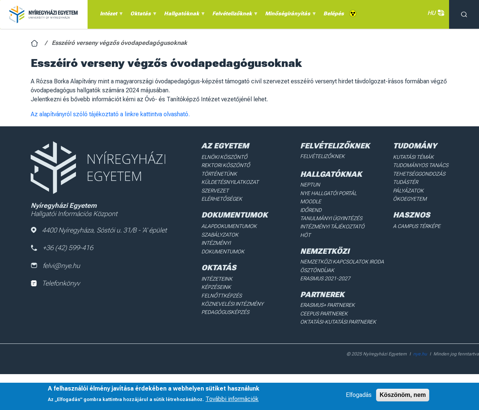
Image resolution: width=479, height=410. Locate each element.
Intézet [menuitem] (110, 15)
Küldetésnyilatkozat (230, 182)
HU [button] (434, 12)
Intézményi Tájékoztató (332, 226)
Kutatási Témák (413, 157)
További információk (232, 399)
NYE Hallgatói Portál (328, 193)
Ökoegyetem (410, 199)
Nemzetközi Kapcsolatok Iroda (342, 262)
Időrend (310, 210)
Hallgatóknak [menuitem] (183, 15)
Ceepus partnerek (324, 314)
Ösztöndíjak (317, 270)
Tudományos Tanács (420, 165)
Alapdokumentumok (229, 226)
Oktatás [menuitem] (143, 15)
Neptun (310, 185)
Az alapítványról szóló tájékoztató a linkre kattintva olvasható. (110, 114)
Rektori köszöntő (225, 165)
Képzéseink (216, 287)
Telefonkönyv (55, 283)
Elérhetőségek (221, 199)
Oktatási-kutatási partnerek (338, 322)
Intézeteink (216, 279)
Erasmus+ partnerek (327, 305)
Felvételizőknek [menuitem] (234, 15)
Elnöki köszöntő (224, 157)
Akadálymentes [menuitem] (353, 14)
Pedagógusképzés (225, 312)
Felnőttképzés (221, 296)
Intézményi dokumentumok (222, 247)
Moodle (310, 201)
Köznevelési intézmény (232, 304)
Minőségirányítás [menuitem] (289, 15)
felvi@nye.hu (55, 265)
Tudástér (405, 182)
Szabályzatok (219, 235)
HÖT (305, 235)
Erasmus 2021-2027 (325, 278)
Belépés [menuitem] (333, 13)
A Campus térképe (416, 226)
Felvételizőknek (322, 156)
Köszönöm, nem (402, 395)
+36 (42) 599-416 (62, 248)
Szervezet (215, 191)
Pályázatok (408, 191)
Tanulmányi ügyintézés (331, 218)
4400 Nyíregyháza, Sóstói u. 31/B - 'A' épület (99, 230)
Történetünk (219, 174)
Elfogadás (359, 394)
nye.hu (420, 354)
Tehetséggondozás (419, 174)
